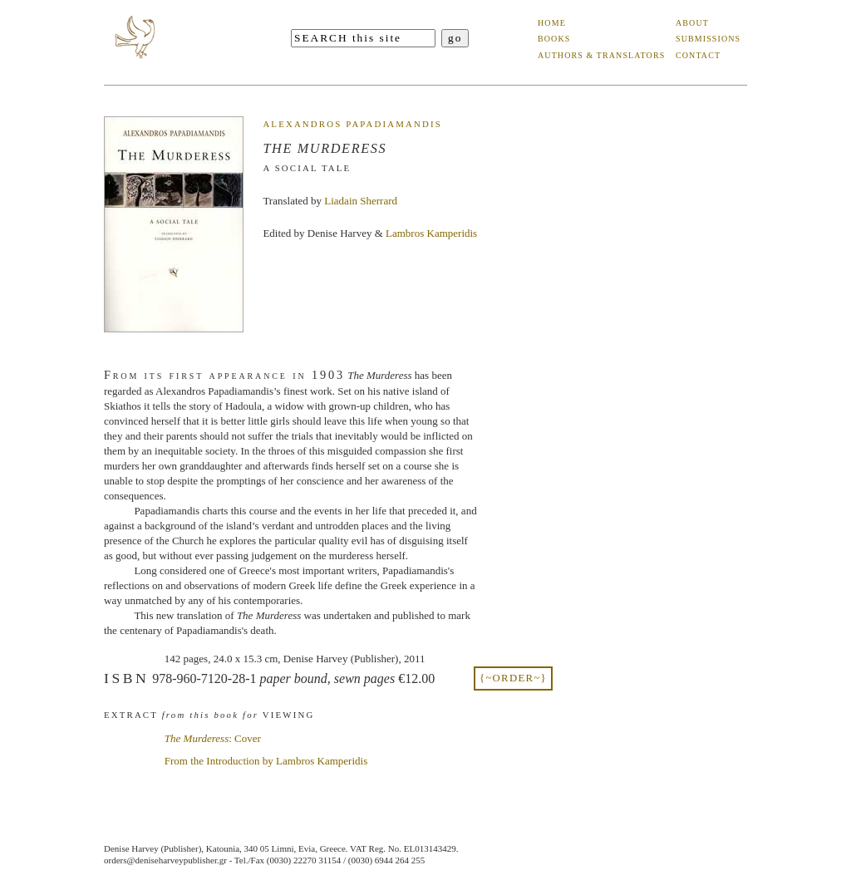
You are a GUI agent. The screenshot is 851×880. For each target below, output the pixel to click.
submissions (708, 38)
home (552, 22)
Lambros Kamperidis (431, 233)
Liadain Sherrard (360, 200)
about (692, 22)
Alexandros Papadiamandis (352, 124)
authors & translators (601, 55)
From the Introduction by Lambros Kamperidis (266, 761)
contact (698, 55)
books (554, 38)
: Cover (213, 738)
